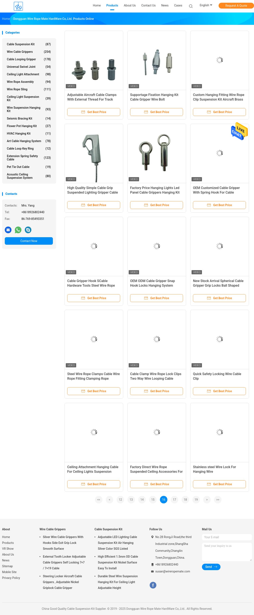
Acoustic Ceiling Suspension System (29, 176)
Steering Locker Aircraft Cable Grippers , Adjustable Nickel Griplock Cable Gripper (62, 582)
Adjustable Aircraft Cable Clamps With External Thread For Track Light (92, 99)
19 (196, 499)
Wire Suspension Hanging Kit (29, 109)
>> (217, 499)
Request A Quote (236, 5)
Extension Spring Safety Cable (29, 157)
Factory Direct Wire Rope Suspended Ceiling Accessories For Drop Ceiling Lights (156, 471)
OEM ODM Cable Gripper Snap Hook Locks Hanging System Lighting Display (152, 285)
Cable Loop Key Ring (29, 148)
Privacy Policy (11, 578)
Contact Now (28, 241)
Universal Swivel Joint (29, 67)
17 (174, 499)
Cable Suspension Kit (29, 44)
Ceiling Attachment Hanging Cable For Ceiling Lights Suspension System (92, 471)
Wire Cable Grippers (29, 52)
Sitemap (7, 566)
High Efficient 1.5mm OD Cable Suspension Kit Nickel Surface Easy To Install (118, 562)
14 (142, 499)
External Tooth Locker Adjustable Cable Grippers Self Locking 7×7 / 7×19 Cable (64, 562)
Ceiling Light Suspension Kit (29, 98)
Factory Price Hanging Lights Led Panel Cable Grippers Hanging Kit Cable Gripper (155, 192)
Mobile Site (9, 572)
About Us (8, 554)
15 (152, 499)
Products (8, 542)
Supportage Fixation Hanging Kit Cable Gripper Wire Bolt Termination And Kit (154, 99)
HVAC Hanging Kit (29, 133)
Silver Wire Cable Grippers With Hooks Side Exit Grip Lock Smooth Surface (63, 542)
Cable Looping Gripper (29, 59)
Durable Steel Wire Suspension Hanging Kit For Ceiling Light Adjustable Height (118, 582)
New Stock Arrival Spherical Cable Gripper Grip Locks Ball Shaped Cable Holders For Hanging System (219, 285)
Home (6, 537)
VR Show (8, 548)
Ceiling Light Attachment (29, 74)
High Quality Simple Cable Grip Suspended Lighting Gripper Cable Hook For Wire (92, 192)
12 (120, 499)
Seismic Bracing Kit (29, 118)
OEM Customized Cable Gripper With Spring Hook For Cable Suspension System (216, 192)
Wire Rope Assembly (29, 82)
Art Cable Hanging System (29, 141)
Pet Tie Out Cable (29, 167)
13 (131, 499)
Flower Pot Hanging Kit (29, 126)
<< (98, 499)
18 (185, 499)
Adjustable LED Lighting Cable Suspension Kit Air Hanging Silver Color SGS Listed (117, 542)
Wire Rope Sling (29, 89)
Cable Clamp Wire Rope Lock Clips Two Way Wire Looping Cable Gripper (155, 378)
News (5, 560)
